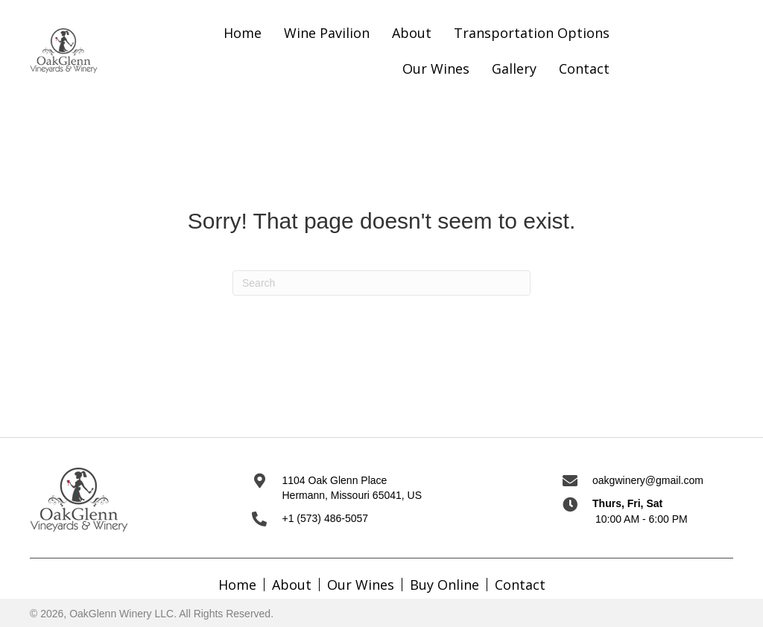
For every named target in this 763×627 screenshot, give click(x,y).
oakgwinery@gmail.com (647, 480)
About (291, 584)
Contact (520, 584)
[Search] (381, 283)
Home (237, 584)
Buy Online (444, 584)
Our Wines (360, 584)
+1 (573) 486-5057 (325, 518)
